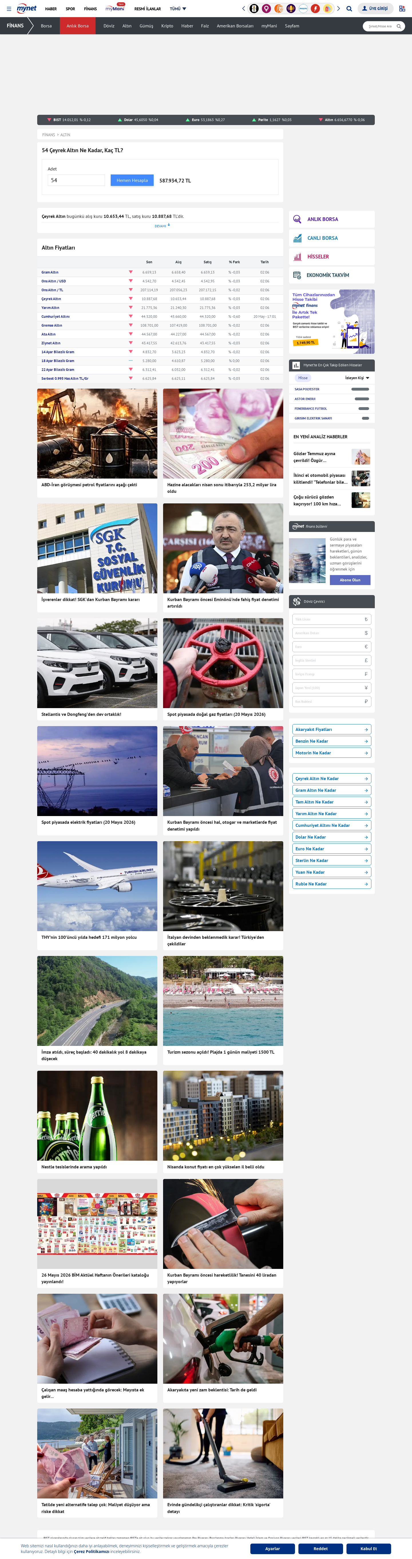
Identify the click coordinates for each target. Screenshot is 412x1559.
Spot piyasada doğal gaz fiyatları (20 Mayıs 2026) (216, 714)
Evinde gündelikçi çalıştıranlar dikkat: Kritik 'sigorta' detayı (218, 1508)
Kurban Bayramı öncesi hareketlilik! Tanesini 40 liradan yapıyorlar (221, 1278)
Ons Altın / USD (53, 281)
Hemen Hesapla (132, 180)
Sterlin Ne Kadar (332, 860)
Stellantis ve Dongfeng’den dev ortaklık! (81, 714)
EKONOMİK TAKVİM (321, 275)
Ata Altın (48, 334)
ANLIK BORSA (315, 219)
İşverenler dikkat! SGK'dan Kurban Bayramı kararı (90, 599)
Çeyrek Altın (51, 298)
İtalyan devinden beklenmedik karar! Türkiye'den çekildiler (215, 940)
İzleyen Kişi (354, 377)
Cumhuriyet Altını (55, 316)
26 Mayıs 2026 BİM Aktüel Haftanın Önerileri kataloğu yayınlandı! (95, 1278)
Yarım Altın (50, 307)
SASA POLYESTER (307, 389)
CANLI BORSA (315, 238)
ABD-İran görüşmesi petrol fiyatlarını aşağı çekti (89, 484)
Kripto (167, 26)
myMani (269, 26)
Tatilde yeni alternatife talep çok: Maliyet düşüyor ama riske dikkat (95, 1508)
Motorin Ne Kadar (332, 753)
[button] (9, 9)
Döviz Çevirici (314, 601)
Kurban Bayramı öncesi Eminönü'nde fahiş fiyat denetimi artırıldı (223, 602)
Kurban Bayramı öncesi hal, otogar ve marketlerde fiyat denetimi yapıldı (222, 825)
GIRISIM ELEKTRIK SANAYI (313, 418)
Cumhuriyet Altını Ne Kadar (332, 825)
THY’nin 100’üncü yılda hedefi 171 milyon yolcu (89, 937)
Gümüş (146, 26)
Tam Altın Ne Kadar (332, 802)
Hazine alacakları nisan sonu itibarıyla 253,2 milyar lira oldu (221, 488)
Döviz (109, 26)
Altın (127, 26)
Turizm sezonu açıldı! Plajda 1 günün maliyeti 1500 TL (220, 1052)
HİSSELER (311, 256)
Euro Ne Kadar (332, 848)
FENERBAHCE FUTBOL (311, 408)
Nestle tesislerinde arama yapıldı (74, 1167)
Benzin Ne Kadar (332, 741)
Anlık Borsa (78, 26)
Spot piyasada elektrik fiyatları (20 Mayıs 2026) (88, 822)
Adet (52, 169)
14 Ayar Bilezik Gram (57, 351)
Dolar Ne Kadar (332, 837)
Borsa (46, 26)
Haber (187, 26)
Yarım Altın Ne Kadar (332, 813)
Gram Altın (49, 272)
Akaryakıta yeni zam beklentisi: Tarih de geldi (212, 1390)
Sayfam (292, 26)
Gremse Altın (51, 325)
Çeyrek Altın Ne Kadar (332, 778)
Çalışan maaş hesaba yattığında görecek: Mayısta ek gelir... (92, 1393)
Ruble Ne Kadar (332, 884)
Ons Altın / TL (52, 290)
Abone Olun (350, 579)
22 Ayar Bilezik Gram (57, 369)
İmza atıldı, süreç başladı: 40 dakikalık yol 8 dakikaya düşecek (93, 1055)
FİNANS (15, 25)
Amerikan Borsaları (235, 26)
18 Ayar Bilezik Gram (57, 360)
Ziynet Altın (50, 343)
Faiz (205, 26)
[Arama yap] (349, 8)
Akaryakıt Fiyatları (332, 729)
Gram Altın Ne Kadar (332, 790)
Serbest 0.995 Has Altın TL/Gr (64, 378)
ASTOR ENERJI (305, 399)
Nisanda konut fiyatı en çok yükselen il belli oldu (215, 1167)
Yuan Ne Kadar (332, 872)
